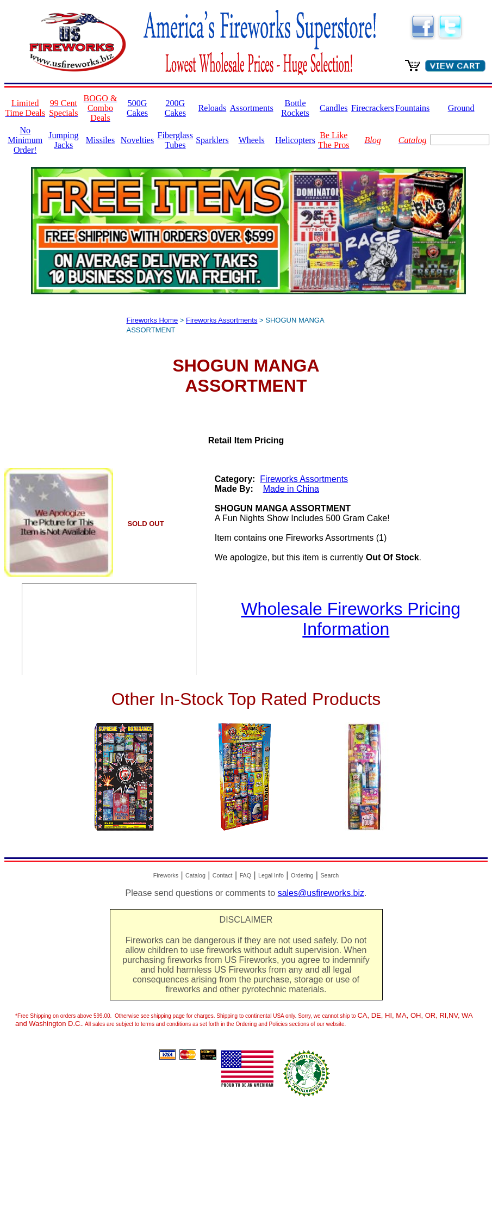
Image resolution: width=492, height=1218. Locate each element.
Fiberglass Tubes (175, 140)
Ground (461, 108)
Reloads (212, 108)
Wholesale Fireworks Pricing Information (350, 619)
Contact (223, 875)
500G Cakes (137, 108)
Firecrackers (372, 108)
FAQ (245, 875)
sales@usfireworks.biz (321, 893)
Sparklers (212, 140)
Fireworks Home (152, 320)
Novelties (137, 140)
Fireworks (165, 875)
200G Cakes (175, 108)
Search (329, 875)
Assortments (251, 108)
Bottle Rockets (295, 108)
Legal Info (271, 875)
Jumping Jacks (63, 140)
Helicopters (295, 140)
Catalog (195, 875)
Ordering (302, 875)
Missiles (100, 140)
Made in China (291, 488)
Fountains (412, 108)
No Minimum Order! (25, 140)
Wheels (252, 140)
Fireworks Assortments (221, 320)
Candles (334, 108)
